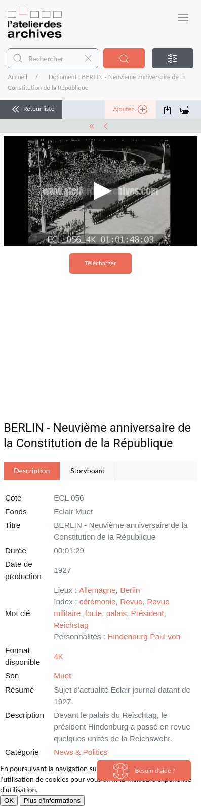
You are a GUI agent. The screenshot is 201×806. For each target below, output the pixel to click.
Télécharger (100, 263)
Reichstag (71, 625)
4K (58, 656)
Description (32, 470)
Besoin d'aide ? (144, 771)
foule (93, 613)
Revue (131, 601)
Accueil (17, 77)
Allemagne (97, 590)
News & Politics (80, 752)
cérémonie (97, 601)
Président (147, 613)
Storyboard (87, 470)
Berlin (130, 590)
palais (116, 613)
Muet (62, 675)
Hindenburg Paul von (143, 636)
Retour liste (31, 109)
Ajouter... (130, 110)
